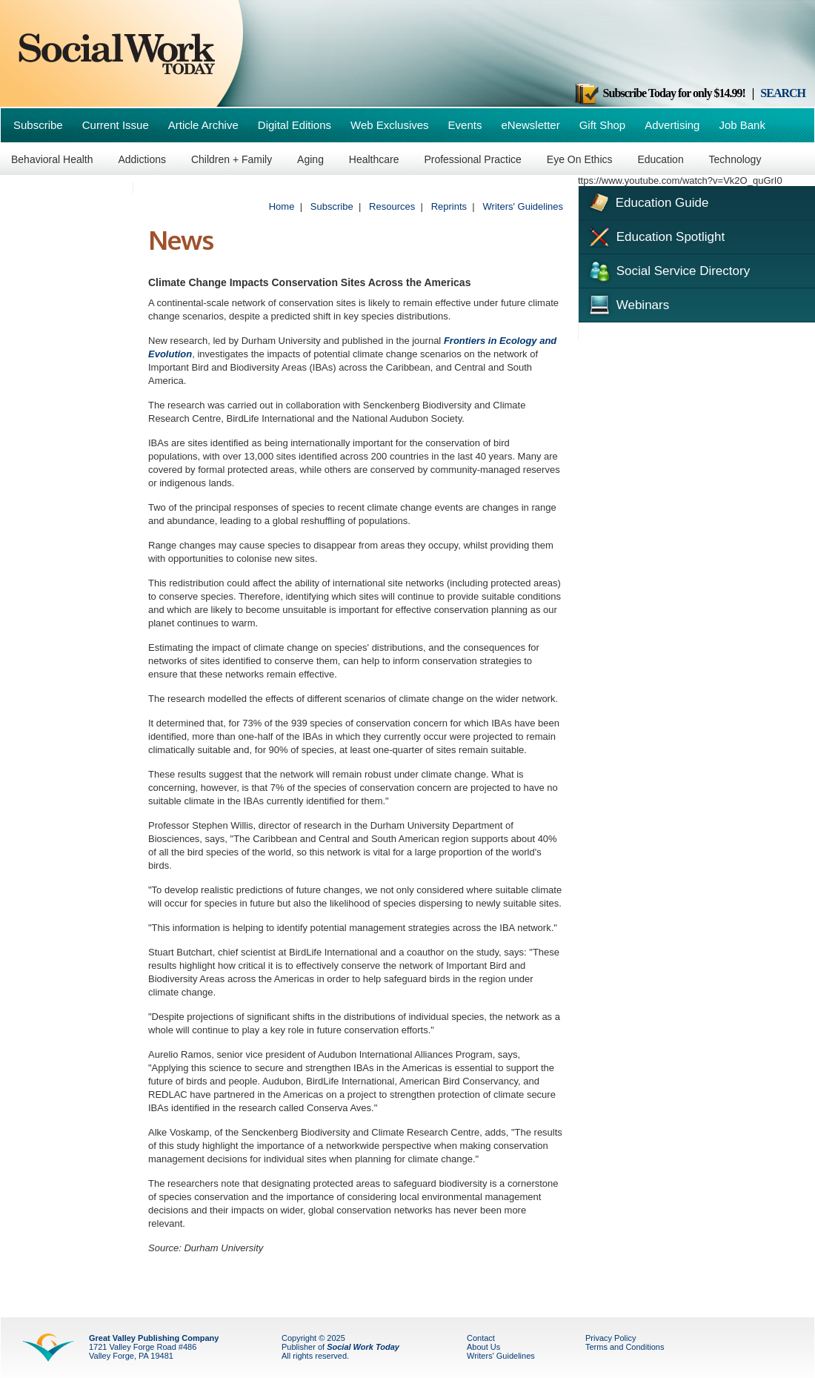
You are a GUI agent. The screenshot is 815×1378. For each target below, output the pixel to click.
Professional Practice (473, 159)
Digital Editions (294, 125)
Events (465, 125)
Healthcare (374, 159)
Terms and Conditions (624, 1346)
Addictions (142, 159)
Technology (735, 159)
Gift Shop (602, 125)
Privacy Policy (610, 1338)
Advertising (672, 125)
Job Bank (742, 125)
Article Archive (203, 125)
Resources (392, 206)
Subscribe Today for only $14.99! (659, 93)
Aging (310, 159)
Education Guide (647, 201)
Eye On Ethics (580, 159)
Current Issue (115, 125)
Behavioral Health (52, 159)
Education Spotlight (655, 235)
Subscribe (38, 125)
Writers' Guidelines (523, 206)
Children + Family (231, 159)
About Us (483, 1346)
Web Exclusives (389, 125)
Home (282, 206)
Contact (481, 1338)
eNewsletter (530, 125)
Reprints (449, 206)
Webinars (627, 303)
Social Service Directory (668, 269)
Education (660, 159)
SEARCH (782, 93)
